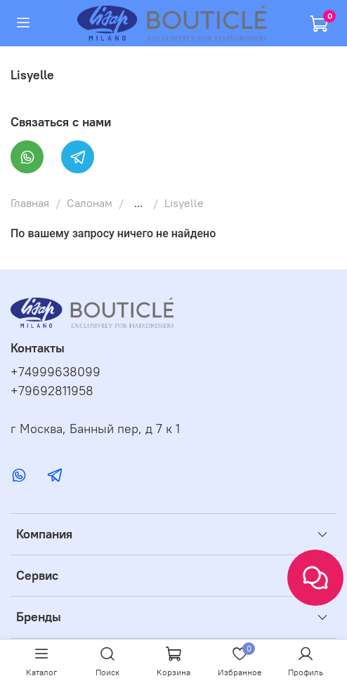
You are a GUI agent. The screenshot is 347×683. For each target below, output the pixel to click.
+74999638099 (55, 372)
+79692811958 (52, 391)
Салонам (89, 203)
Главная (30, 203)
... (138, 203)
